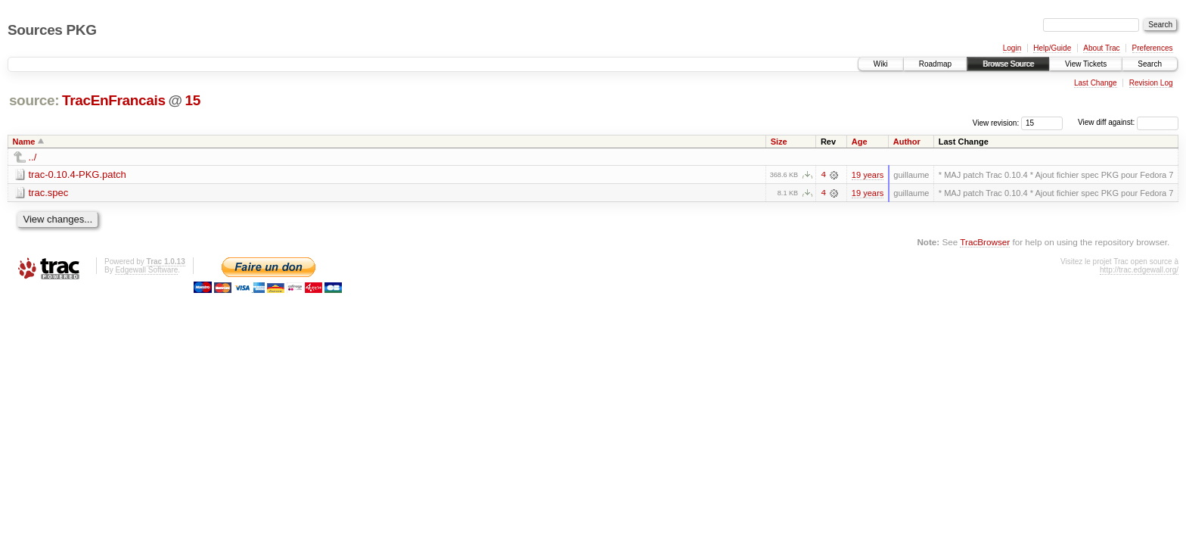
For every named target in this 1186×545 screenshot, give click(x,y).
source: (34, 100)
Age (860, 141)
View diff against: (1128, 122)
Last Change (1095, 83)
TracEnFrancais (114, 100)
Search (1150, 64)
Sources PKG (52, 30)
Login (1012, 48)
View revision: (996, 122)
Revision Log (1151, 83)
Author (907, 141)
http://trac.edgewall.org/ (1139, 270)
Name (24, 141)
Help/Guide (1052, 48)
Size (779, 141)
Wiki (881, 64)
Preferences (1152, 48)
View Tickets (1086, 64)
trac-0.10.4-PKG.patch (77, 174)
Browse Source (1008, 64)
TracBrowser (985, 242)
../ (33, 157)
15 (192, 100)
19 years (867, 174)
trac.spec (49, 192)
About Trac (1101, 48)
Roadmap (935, 64)
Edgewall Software (146, 270)
